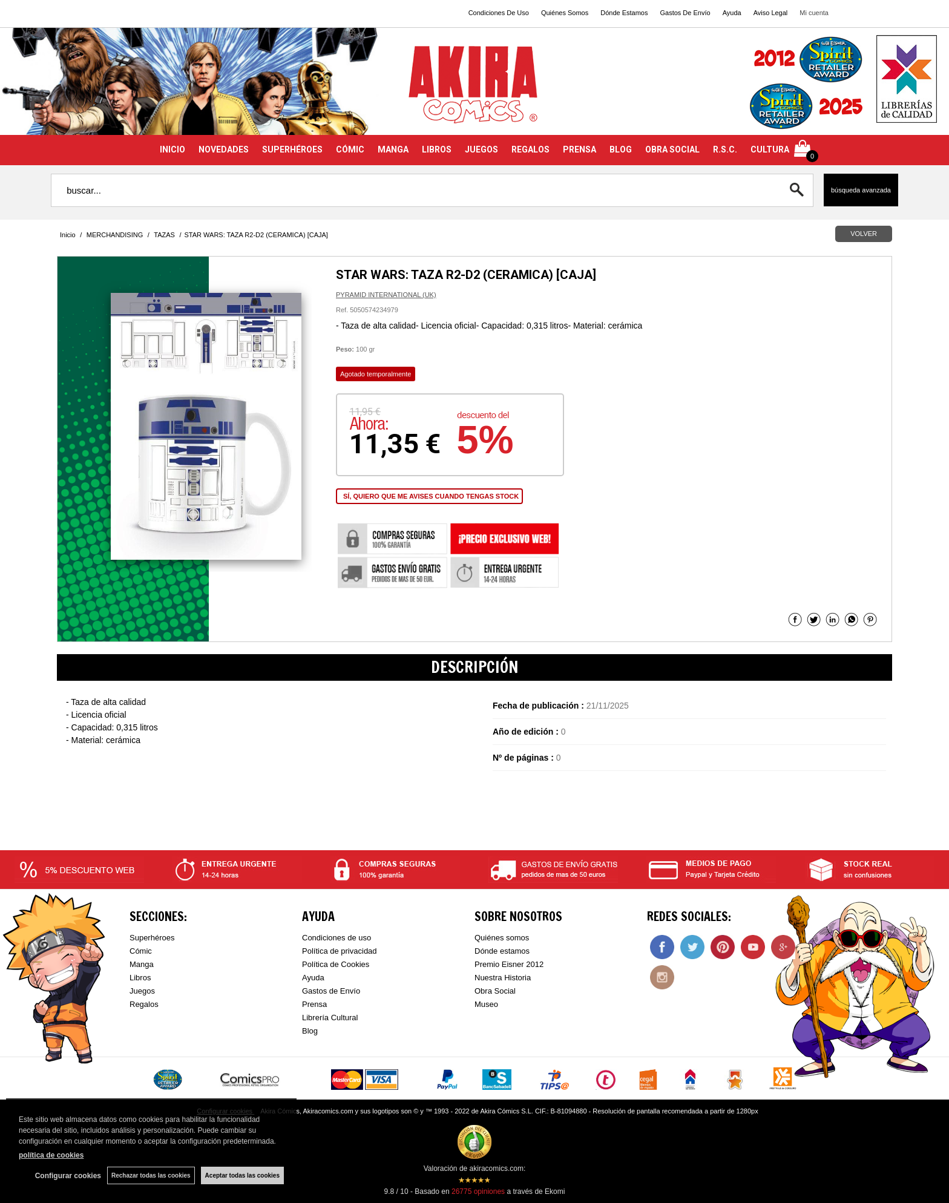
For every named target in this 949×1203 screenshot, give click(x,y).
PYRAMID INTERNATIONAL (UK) (386, 294)
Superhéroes (152, 937)
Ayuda (732, 12)
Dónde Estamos (624, 12)
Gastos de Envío (331, 990)
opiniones (478, 1191)
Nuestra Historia (503, 977)
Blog (310, 1030)
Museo (486, 1004)
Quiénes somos (502, 937)
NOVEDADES (224, 149)
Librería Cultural (330, 1017)
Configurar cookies (68, 1176)
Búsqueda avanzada (861, 190)
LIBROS (437, 149)
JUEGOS (481, 149)
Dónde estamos (502, 951)
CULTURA (769, 149)
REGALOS (530, 149)
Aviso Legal (771, 12)
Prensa (314, 1004)
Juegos (142, 990)
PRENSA (579, 149)
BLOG (620, 149)
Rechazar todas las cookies (151, 1175)
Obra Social (495, 990)
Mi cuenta (814, 12)
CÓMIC (350, 149)
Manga (142, 964)
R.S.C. (725, 149)
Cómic (141, 951)
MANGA (393, 149)
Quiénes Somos (564, 12)
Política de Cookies (335, 964)
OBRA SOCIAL (672, 149)
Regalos (144, 1004)
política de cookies (51, 1155)
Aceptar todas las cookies (242, 1175)
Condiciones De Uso (498, 12)
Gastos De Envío (685, 12)
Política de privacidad (339, 951)
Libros (140, 977)
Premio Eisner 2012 (509, 964)
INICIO (172, 149)
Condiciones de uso (336, 937)
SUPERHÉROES (292, 149)
